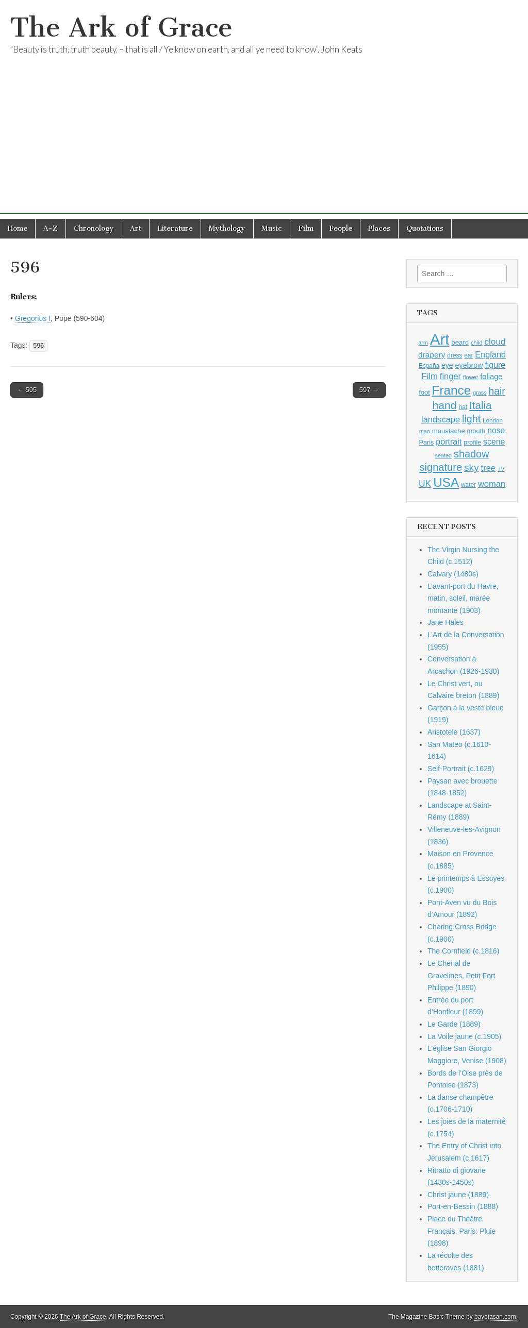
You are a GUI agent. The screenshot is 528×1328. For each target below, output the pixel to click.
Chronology (94, 228)
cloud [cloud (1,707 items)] (494, 341)
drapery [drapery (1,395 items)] (431, 354)
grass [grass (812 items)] (480, 392)
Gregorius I (33, 318)
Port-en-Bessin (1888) (462, 1206)
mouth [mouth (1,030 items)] (476, 431)
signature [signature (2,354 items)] (441, 467)
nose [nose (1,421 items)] (496, 430)
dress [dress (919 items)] (454, 355)
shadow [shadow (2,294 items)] (471, 453)
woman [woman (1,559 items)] (491, 483)
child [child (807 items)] (476, 342)
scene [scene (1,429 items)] (494, 441)
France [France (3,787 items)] (451, 390)
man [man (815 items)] (424, 431)
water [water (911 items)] (468, 484)
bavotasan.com (495, 1316)
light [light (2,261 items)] (471, 418)
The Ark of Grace (121, 27)
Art (135, 228)
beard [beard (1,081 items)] (460, 342)
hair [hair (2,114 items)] (497, 391)
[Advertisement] (264, 142)
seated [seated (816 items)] (443, 455)
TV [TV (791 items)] (501, 469)
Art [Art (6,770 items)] (439, 339)
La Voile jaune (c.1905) (464, 1036)
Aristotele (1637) (454, 732)
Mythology (227, 228)
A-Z (50, 228)
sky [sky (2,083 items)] (471, 467)
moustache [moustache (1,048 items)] (448, 431)
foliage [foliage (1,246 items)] (491, 376)
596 (38, 345)
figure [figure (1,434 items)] (495, 365)
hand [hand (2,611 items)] (445, 405)
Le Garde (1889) (454, 1024)
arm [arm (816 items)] (423, 342)
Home (17, 228)
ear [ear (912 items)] (468, 355)
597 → (369, 390)
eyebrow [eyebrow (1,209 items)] (469, 365)
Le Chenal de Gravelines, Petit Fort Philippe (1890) (461, 975)
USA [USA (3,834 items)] (446, 482)
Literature (175, 228)
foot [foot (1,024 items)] (424, 392)
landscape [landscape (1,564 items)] (440, 419)
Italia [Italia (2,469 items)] (480, 405)
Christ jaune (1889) (458, 1194)
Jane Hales (445, 622)
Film (306, 228)
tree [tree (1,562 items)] (488, 467)
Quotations (424, 228)
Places (379, 228)
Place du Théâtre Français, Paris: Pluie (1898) (461, 1231)
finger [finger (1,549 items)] (450, 376)
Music (271, 228)
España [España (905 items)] (429, 365)
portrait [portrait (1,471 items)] (448, 441)
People (340, 228)
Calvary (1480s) (452, 574)
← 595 (27, 390)
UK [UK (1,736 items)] (425, 484)
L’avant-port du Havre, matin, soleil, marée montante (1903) (463, 598)
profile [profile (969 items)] (472, 442)
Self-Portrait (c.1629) (460, 768)
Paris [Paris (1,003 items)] (426, 442)
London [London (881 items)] (493, 420)
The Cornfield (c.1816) (463, 951)
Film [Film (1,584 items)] (429, 376)
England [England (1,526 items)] (490, 354)
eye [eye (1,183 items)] (447, 365)
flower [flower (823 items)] (470, 377)
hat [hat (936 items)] (462, 407)
